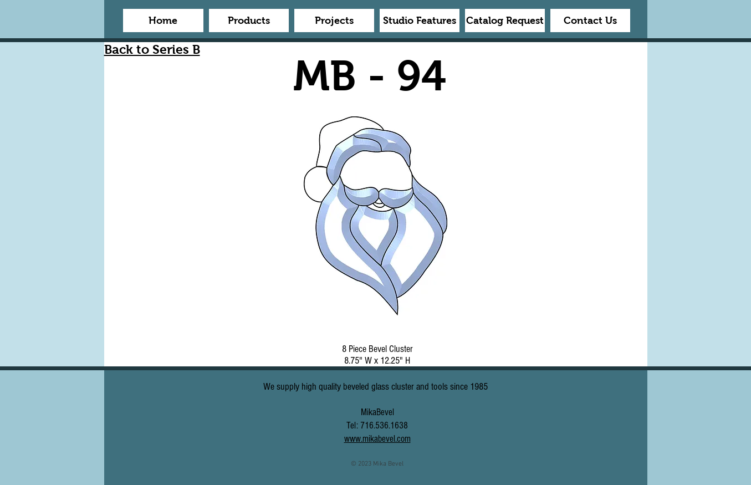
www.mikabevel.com (377, 438)
